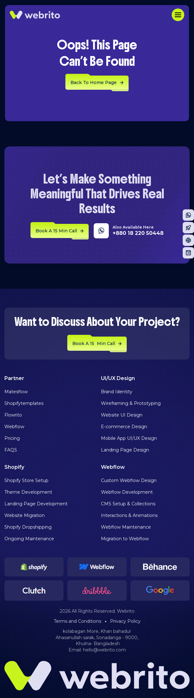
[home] (35, 15)
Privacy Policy (125, 621)
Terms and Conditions (77, 621)
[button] (178, 15)
